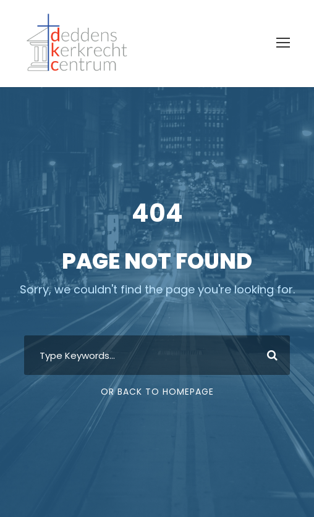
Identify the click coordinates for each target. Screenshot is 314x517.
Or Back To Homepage (157, 391)
